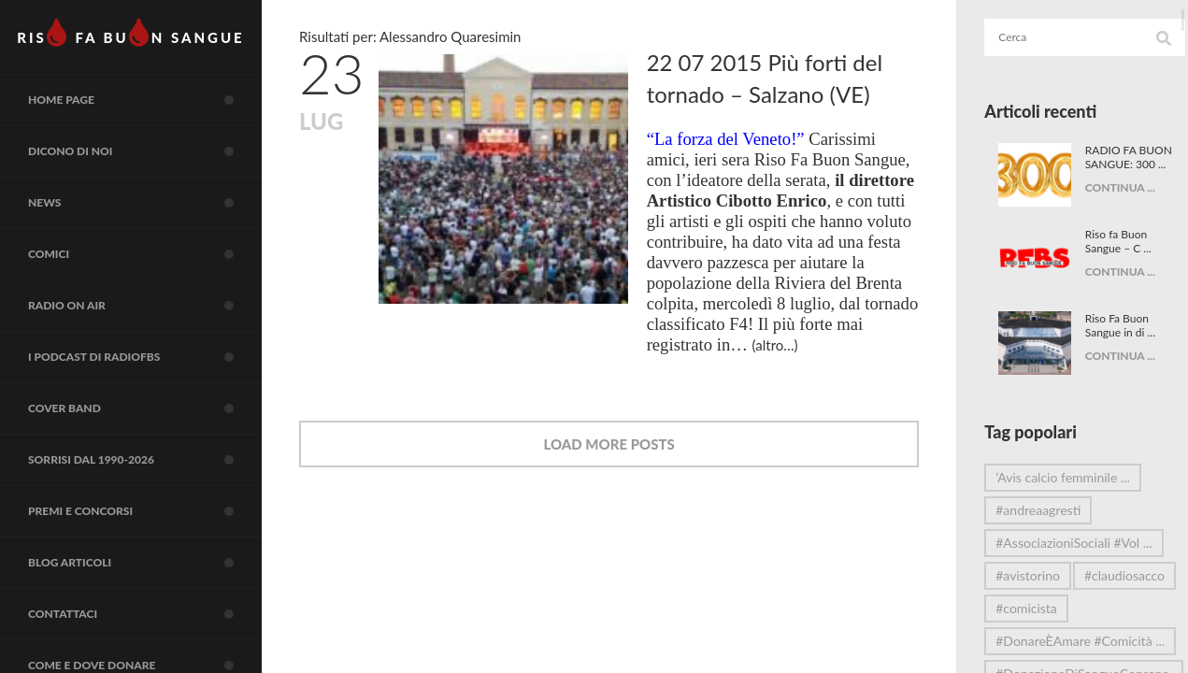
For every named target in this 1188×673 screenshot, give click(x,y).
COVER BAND (145, 408)
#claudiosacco (1035, 608)
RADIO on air (145, 305)
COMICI (145, 254)
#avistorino (1027, 575)
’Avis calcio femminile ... (1062, 477)
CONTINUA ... (1113, 201)
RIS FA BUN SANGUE (130, 33)
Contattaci (145, 614)
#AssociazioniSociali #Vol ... (1067, 546)
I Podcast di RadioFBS (145, 357)
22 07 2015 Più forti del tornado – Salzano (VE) (764, 78)
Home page (145, 100)
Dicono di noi (145, 151)
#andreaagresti (1038, 510)
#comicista (1026, 641)
